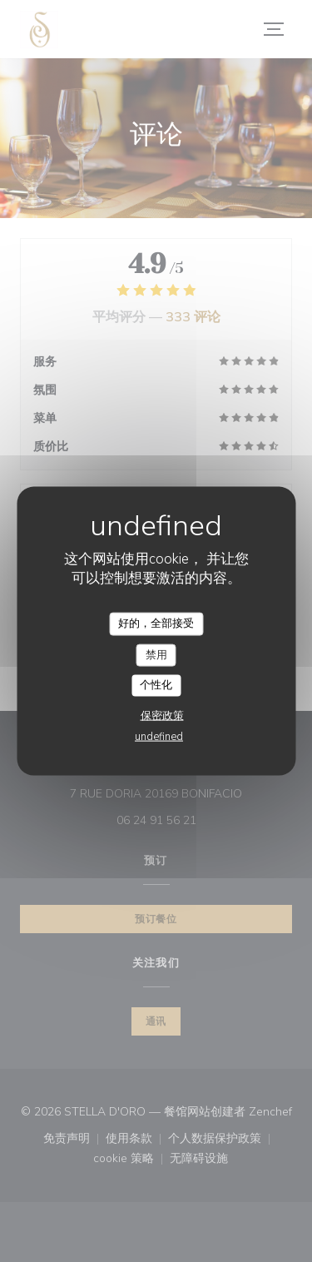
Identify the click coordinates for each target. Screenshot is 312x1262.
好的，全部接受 (156, 623)
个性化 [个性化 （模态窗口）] (156, 685)
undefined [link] (159, 735)
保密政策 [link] (162, 715)
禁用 (156, 654)
